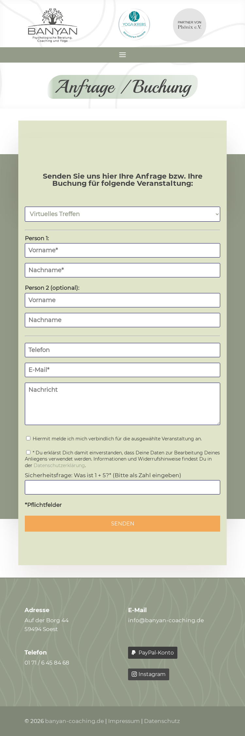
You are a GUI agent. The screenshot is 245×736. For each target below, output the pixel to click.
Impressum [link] (124, 721)
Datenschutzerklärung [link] (59, 465)
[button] (122, 54)
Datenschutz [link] (162, 721)
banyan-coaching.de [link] (74, 721)
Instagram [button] (152, 674)
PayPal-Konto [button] (156, 653)
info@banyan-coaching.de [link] (166, 620)
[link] (52, 40)
